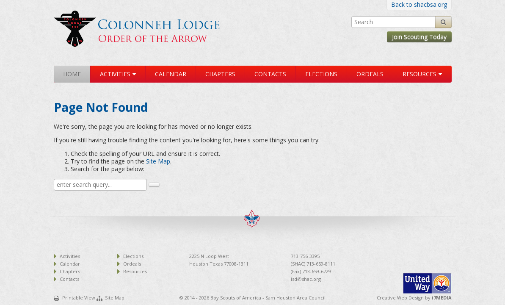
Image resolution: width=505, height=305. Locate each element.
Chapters (220, 74)
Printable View (78, 297)
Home (72, 74)
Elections (321, 74)
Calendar (170, 74)
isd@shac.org (306, 279)
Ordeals (370, 74)
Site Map (158, 161)
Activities (115, 74)
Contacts (270, 74)
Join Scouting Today (419, 37)
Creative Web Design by (414, 297)
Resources (419, 74)
